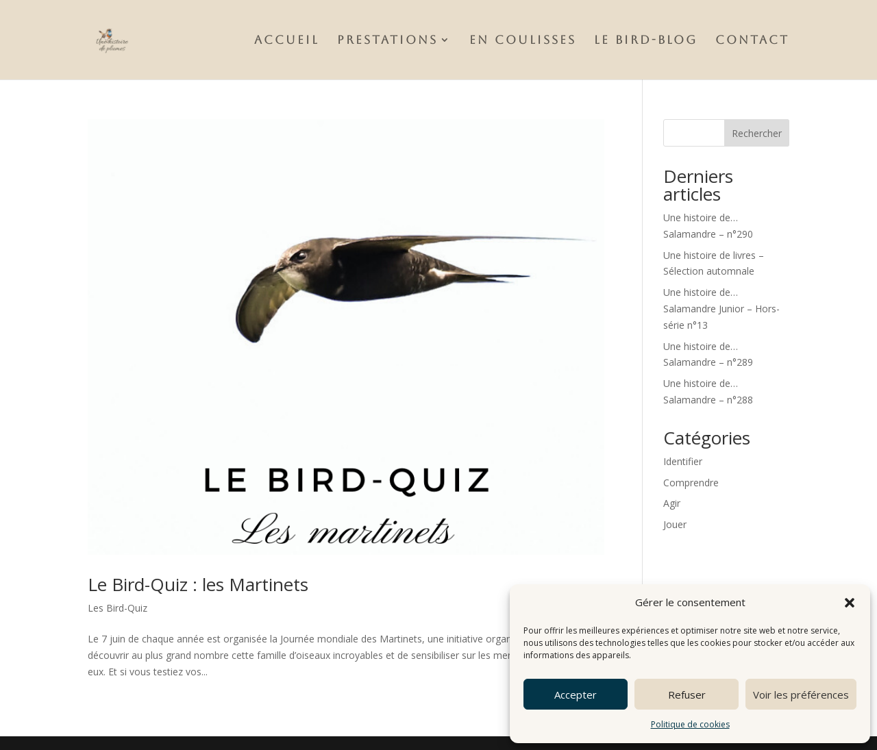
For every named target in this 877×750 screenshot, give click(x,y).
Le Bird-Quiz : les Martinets (198, 584)
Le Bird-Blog (645, 41)
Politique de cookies (690, 724)
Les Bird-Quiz (117, 607)
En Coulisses (522, 41)
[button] (849, 603)
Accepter (575, 694)
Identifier (682, 461)
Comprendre (691, 482)
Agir (671, 503)
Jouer (675, 524)
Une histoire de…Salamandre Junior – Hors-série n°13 (721, 309)
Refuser (687, 694)
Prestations (387, 41)
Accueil (286, 41)
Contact (752, 41)
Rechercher (757, 133)
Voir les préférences (801, 694)
